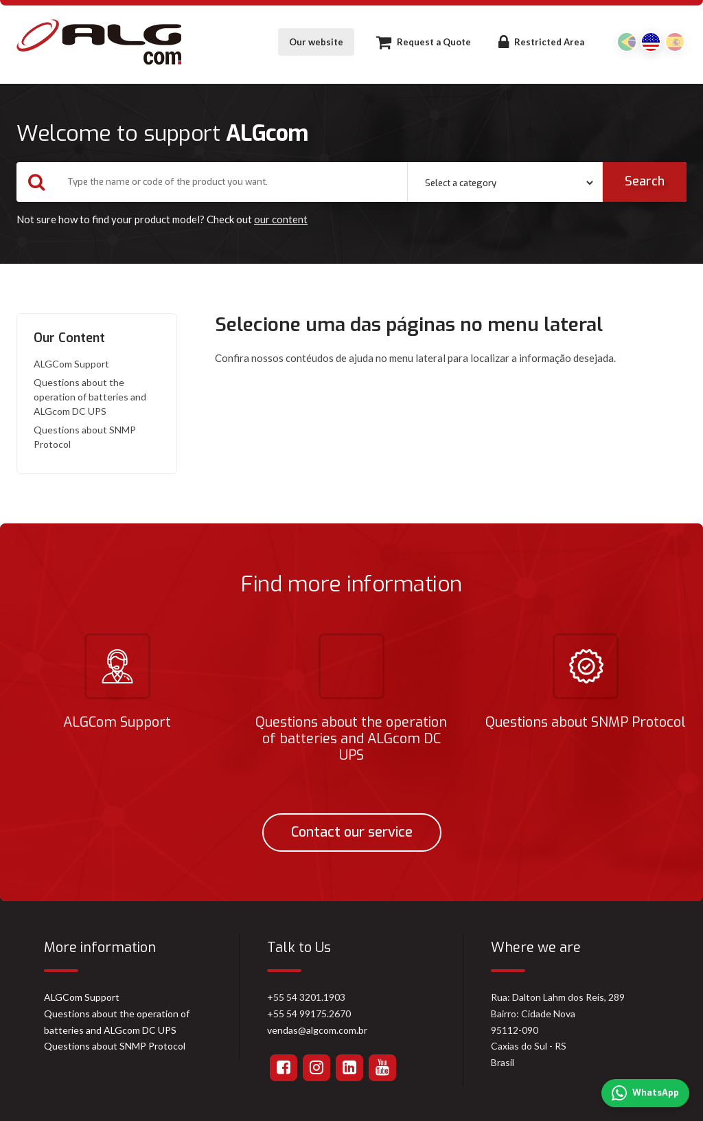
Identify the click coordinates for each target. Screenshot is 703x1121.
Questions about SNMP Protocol (85, 437)
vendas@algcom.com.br (317, 1030)
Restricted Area (541, 42)
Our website (316, 41)
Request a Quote (423, 42)
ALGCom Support (71, 364)
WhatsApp (645, 1093)
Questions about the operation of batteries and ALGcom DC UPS (90, 396)
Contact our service (352, 832)
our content (281, 219)
